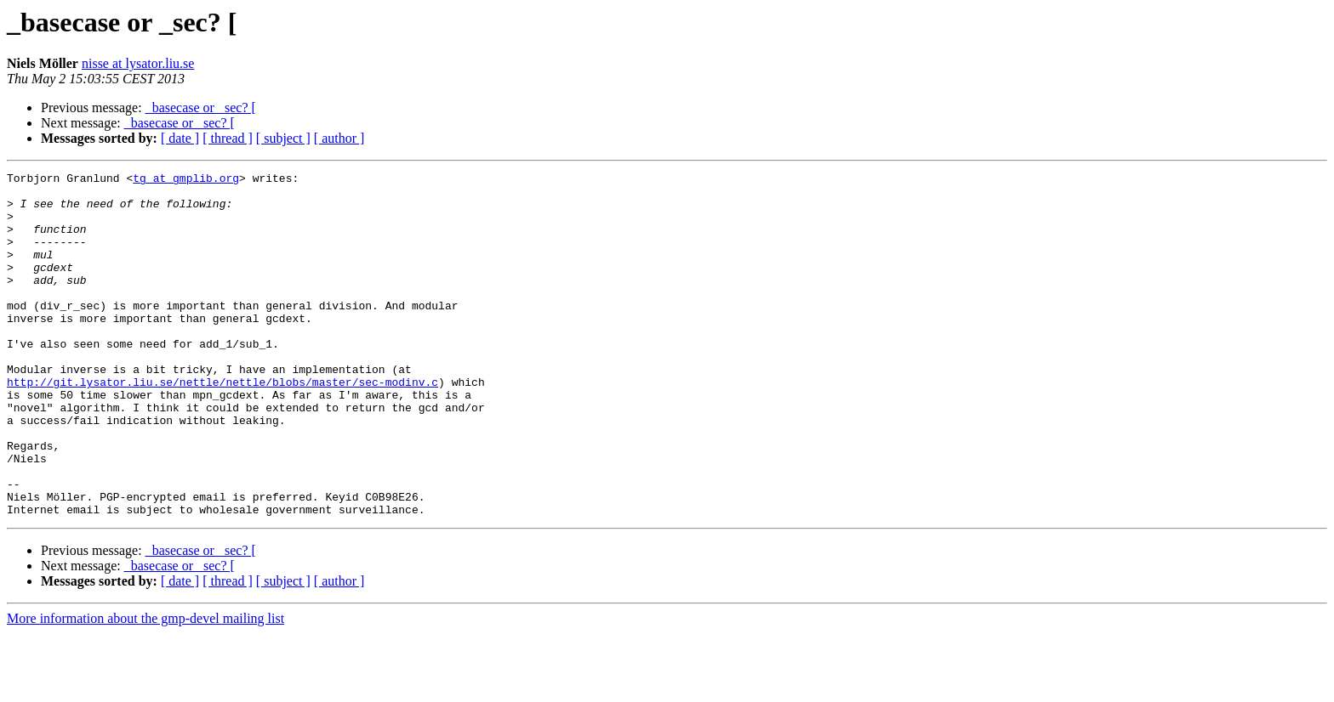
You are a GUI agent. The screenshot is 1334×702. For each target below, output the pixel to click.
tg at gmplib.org (186, 180)
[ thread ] (227, 138)
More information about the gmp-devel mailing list (145, 687)
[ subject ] (283, 138)
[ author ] (339, 138)
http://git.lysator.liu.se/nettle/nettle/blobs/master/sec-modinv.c (222, 425)
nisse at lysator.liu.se (138, 63)
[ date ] (180, 138)
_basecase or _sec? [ (200, 107)
